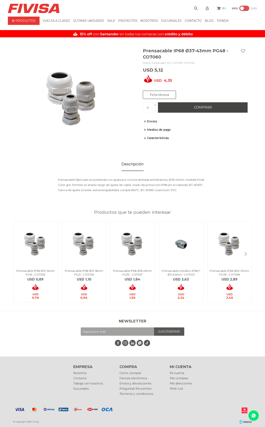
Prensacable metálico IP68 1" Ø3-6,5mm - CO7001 (181, 272)
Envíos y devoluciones (135, 383)
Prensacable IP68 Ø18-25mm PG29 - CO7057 (132, 272)
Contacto (193, 21)
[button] (245, 254)
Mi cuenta (177, 373)
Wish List (176, 388)
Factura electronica (133, 378)
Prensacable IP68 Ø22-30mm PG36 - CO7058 (229, 272)
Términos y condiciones (136, 394)
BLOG (209, 21)
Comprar (203, 107)
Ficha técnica (159, 95)
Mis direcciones (181, 383)
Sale (111, 21)
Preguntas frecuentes (135, 388)
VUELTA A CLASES (56, 21)
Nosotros (149, 21)
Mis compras (179, 378)
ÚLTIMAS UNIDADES (88, 21)
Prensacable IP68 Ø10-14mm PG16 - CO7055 (35, 272)
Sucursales (171, 21)
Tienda (223, 21)
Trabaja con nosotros (88, 383)
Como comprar (130, 373)
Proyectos (127, 21)
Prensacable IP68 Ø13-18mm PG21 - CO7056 (84, 272)
